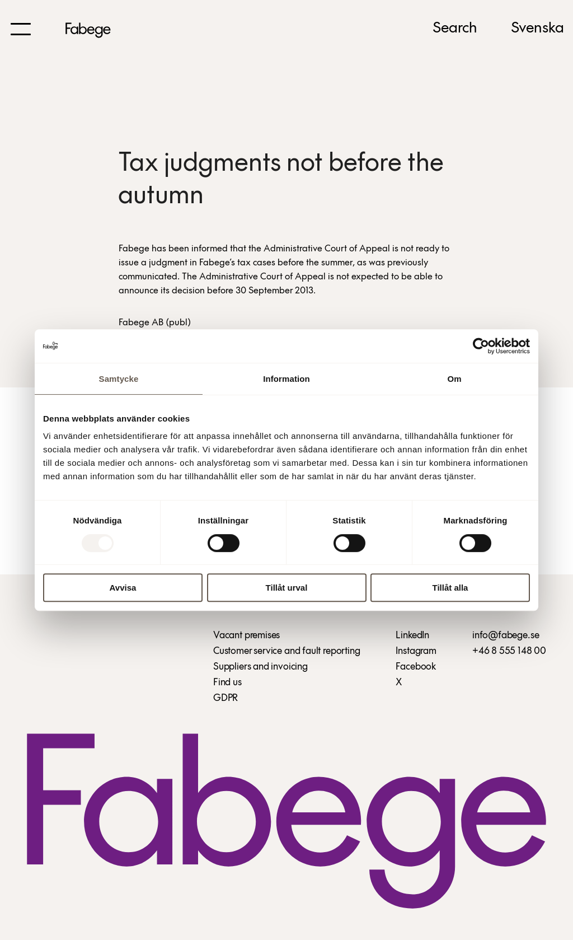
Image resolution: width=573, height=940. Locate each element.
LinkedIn (412, 635)
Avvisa (123, 587)
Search (455, 28)
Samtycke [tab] (119, 379)
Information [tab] (286, 379)
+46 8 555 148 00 (509, 651)
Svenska (537, 28)
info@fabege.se (505, 635)
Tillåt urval (287, 587)
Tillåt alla (450, 587)
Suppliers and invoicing (260, 667)
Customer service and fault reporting (286, 651)
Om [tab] (454, 379)
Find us (227, 682)
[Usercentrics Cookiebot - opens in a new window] (481, 346)
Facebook (416, 667)
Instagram (416, 651)
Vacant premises (246, 635)
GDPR (225, 698)
